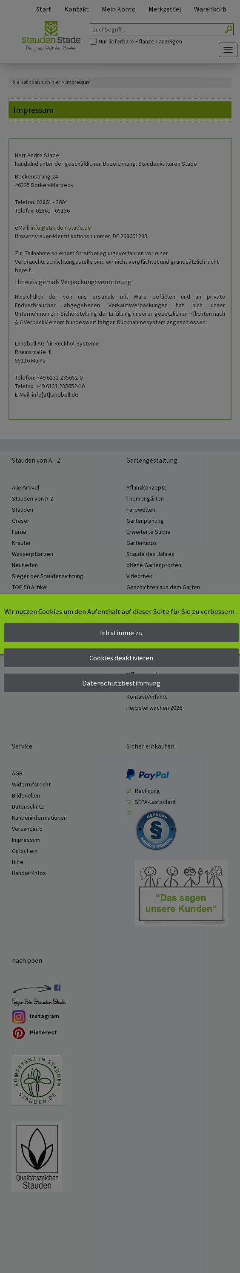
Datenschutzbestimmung (121, 683)
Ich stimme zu (121, 632)
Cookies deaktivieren (121, 657)
